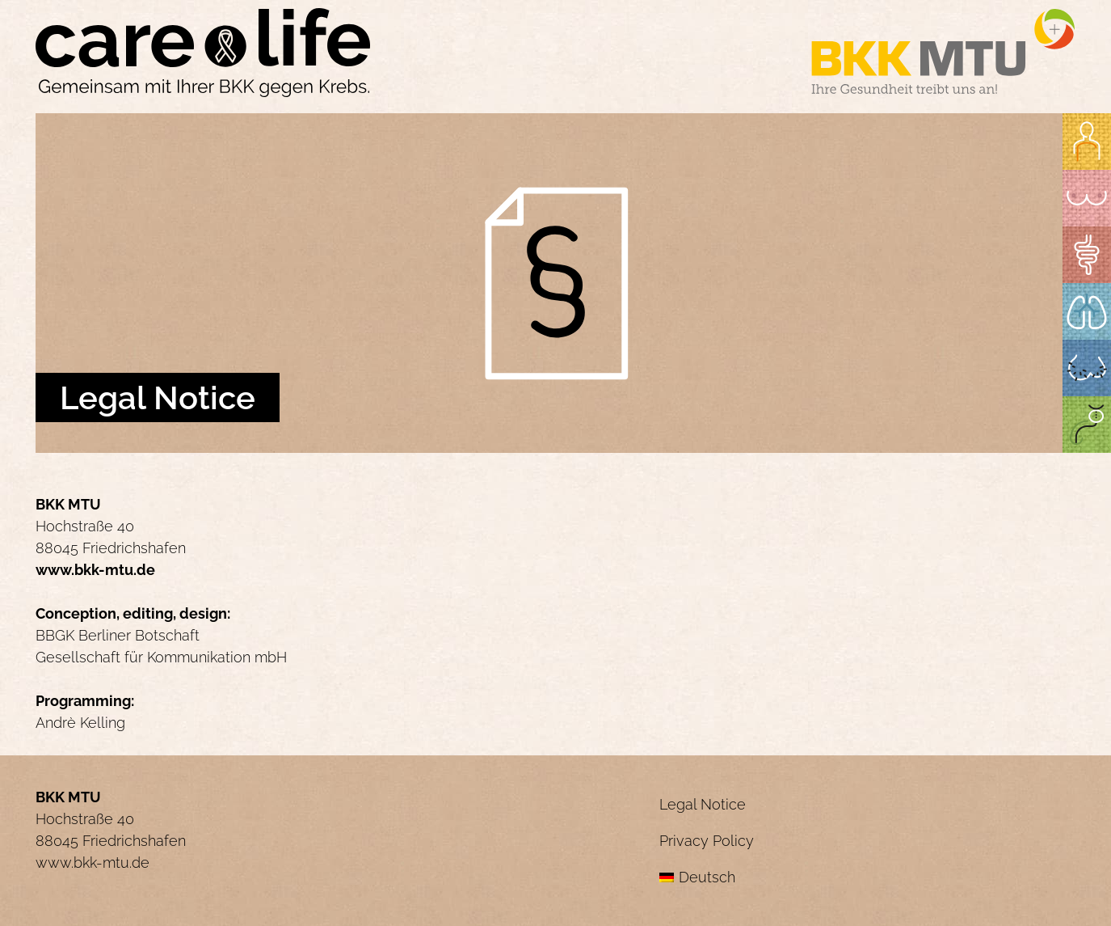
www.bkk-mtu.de (95, 569)
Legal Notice (702, 804)
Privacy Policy (706, 840)
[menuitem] (867, 877)
